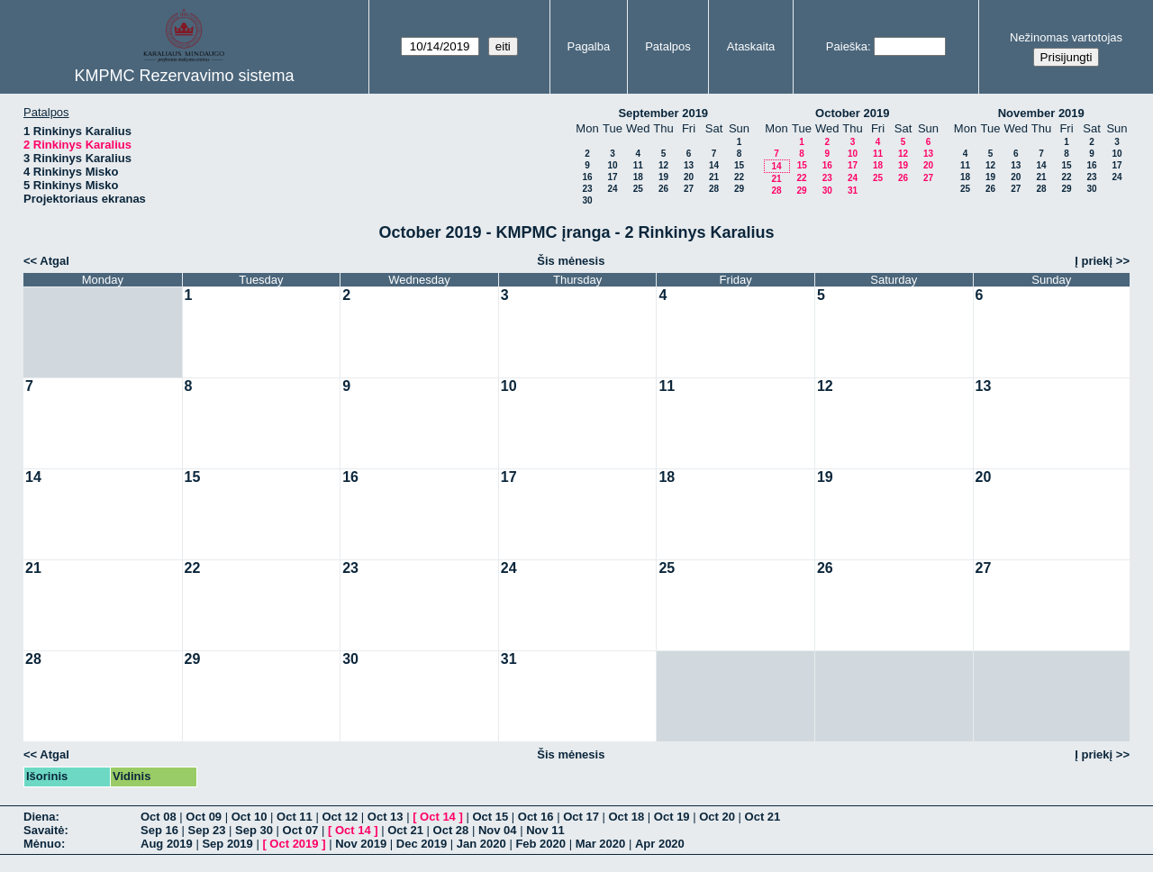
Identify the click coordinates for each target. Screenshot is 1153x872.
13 (689, 165)
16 (587, 177)
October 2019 (852, 113)
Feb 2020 (540, 843)
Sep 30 (254, 830)
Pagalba (588, 46)
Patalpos (668, 46)
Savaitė (44, 830)
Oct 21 (763, 816)
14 (714, 165)
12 (663, 165)
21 (714, 177)
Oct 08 (159, 816)
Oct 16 (536, 816)
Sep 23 (207, 830)
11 (638, 165)
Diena (39, 816)
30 (587, 200)
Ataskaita (751, 46)
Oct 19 (672, 816)
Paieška (846, 46)
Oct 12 (340, 816)
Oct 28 (451, 830)
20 (689, 177)
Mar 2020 (601, 843)
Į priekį (1093, 261)
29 (739, 189)
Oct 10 (250, 816)
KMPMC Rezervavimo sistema (184, 76)
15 (739, 165)
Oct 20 (717, 816)
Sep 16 (159, 830)
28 (714, 189)
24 (612, 189)
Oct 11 (295, 816)
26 (663, 189)
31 (853, 190)
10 (612, 165)
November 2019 (1041, 113)
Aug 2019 (167, 843)
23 (587, 189)
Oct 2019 (293, 843)
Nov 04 (497, 830)
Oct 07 (301, 830)
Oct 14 (438, 816)
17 (612, 177)
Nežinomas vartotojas (1066, 37)
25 (638, 189)
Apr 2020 (660, 843)
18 (638, 177)
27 (689, 189)
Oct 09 (204, 816)
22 (739, 177)
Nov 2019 (360, 843)
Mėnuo (42, 843)
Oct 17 (581, 816)
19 (663, 177)
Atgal (54, 261)
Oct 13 (386, 816)
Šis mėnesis (570, 261)
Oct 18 (627, 816)
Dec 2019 (421, 843)
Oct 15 (490, 816)
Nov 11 (545, 830)
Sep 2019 (227, 843)
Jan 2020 (481, 843)
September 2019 (663, 113)
